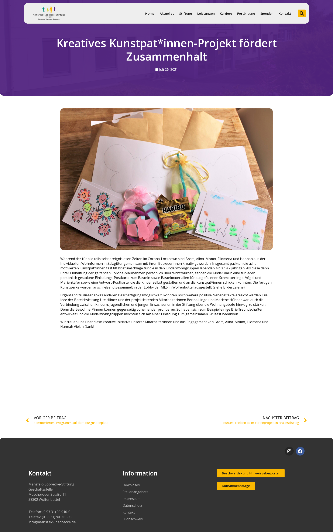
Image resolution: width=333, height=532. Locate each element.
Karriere (226, 13)
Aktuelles (167, 13)
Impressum (132, 498)
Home (150, 13)
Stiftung (185, 13)
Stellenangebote (136, 492)
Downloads (131, 485)
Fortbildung (246, 13)
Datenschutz (133, 505)
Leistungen (206, 13)
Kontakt (285, 13)
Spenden (267, 13)
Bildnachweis (133, 519)
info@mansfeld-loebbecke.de (52, 522)
